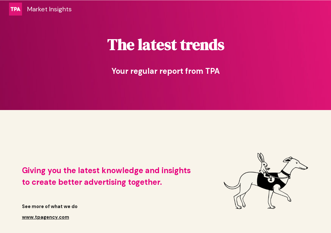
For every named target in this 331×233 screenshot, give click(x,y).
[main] (165, 44)
